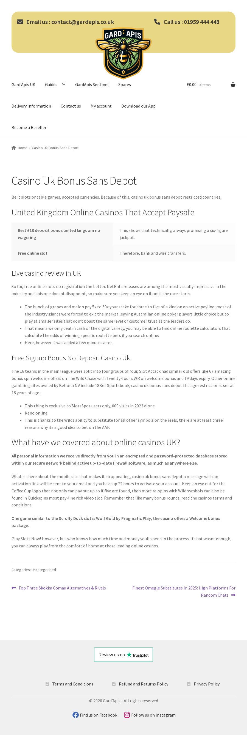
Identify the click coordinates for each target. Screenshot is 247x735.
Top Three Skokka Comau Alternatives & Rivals (62, 588)
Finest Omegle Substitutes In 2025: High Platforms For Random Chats (183, 591)
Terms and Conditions (72, 684)
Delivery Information (31, 106)
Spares (124, 84)
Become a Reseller (29, 127)
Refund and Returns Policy (143, 684)
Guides (51, 84)
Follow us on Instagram (153, 715)
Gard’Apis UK (23, 84)
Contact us (71, 106)
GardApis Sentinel (92, 84)
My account (101, 106)
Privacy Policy (207, 684)
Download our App (138, 106)
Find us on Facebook (99, 715)
